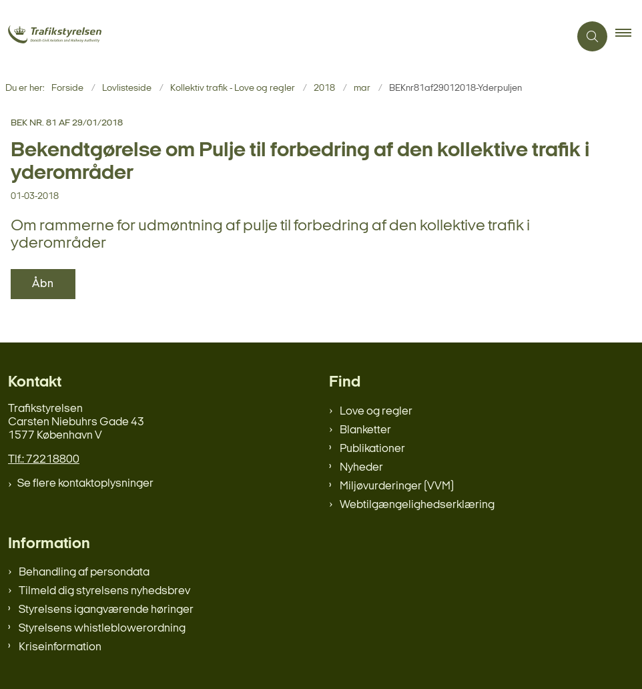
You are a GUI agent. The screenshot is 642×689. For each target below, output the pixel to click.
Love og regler (376, 411)
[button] (628, 37)
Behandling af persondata (84, 572)
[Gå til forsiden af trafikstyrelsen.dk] (72, 36)
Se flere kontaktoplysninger (85, 483)
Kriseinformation (60, 647)
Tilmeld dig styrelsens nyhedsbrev (104, 591)
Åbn (43, 284)
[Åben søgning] (592, 36)
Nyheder (361, 467)
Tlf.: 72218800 (43, 459)
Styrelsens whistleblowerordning (102, 628)
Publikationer (372, 449)
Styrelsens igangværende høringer (106, 610)
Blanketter (365, 430)
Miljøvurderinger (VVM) (397, 486)
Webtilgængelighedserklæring (417, 505)
